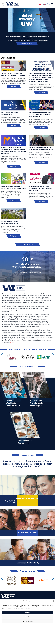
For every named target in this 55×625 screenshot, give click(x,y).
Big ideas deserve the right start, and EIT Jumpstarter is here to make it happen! (40, 114)
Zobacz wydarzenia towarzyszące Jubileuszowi (27, 272)
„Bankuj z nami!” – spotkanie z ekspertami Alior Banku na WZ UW (13, 74)
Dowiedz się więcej (26, 43)
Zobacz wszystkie (27, 244)
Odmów (27, 617)
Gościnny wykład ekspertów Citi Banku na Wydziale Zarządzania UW (41, 149)
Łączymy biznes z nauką (27, 498)
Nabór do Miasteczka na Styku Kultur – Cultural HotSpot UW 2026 (13, 187)
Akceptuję (27, 612)
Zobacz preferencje (27, 621)
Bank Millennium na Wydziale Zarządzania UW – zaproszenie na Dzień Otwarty (40, 188)
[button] (52, 601)
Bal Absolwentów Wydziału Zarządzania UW (10, 114)
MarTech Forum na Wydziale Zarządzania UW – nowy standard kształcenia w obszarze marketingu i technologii (13, 151)
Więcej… (12, 342)
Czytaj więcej (13, 86)
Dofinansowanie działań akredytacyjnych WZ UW (9, 222)
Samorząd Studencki (28, 563)
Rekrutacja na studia (28, 533)
